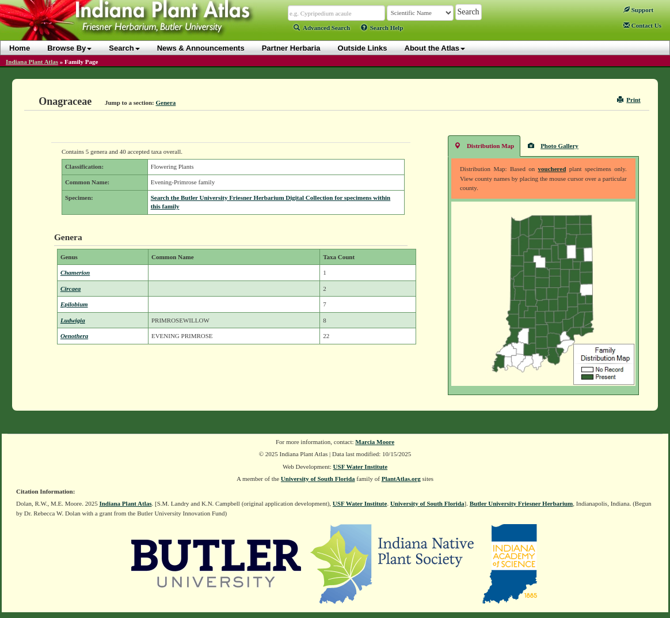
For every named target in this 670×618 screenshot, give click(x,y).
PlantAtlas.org (401, 478)
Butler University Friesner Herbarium (521, 503)
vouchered (552, 168)
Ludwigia (72, 320)
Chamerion (75, 272)
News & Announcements (201, 48)
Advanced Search (322, 27)
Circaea (70, 288)
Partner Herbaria (291, 48)
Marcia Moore (374, 441)
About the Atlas (435, 48)
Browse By (69, 48)
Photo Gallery (553, 145)
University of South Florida (318, 478)
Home (19, 48)
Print (629, 99)
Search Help (382, 27)
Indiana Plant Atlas (32, 61)
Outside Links (362, 48)
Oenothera (74, 335)
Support (638, 9)
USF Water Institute (360, 466)
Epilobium (74, 304)
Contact (642, 25)
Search (124, 48)
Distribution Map (484, 145)
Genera (166, 102)
